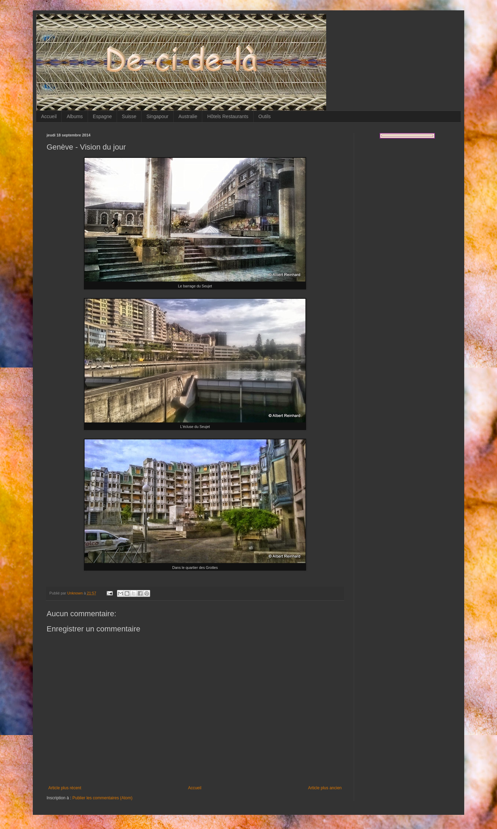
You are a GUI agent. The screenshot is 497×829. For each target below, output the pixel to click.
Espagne (102, 116)
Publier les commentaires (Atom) (102, 797)
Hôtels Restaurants (227, 116)
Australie (187, 116)
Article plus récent (64, 787)
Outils (265, 116)
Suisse (129, 116)
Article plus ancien (325, 787)
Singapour (157, 116)
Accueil (49, 116)
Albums (75, 116)
